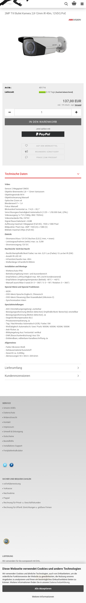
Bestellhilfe (9, 441)
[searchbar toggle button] (66, 4)
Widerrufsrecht (10, 417)
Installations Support (13, 446)
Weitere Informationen (43, 596)
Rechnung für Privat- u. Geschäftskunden (22, 502)
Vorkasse (8, 488)
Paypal (7, 498)
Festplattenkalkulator (13, 450)
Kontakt (7, 422)
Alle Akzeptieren (43, 588)
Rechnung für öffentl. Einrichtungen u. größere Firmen (28, 507)
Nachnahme (9, 493)
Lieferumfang (13, 367)
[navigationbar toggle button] (82, 4)
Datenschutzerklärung (59, 582)
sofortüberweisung (12, 483)
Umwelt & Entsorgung (13, 431)
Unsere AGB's (10, 408)
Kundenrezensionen (17, 375)
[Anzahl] (43, 112)
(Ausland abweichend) (64, 92)
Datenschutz (9, 412)
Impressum (9, 427)
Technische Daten (16, 174)
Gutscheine (9, 436)
